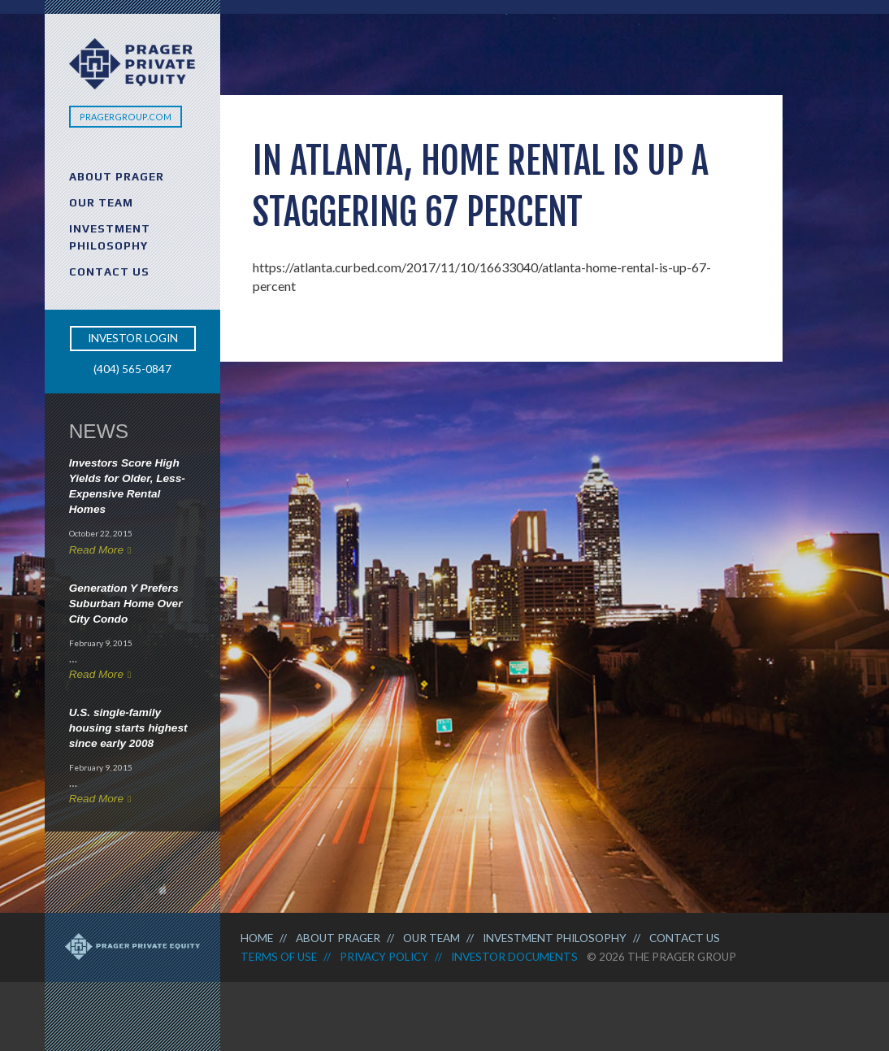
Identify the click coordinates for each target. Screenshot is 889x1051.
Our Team (101, 202)
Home (257, 938)
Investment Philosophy (109, 237)
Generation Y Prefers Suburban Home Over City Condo (126, 603)
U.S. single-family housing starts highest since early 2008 (128, 727)
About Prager (116, 176)
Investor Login (133, 338)
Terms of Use (279, 956)
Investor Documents (514, 956)
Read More (96, 550)
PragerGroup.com (125, 116)
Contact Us (109, 271)
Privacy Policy (384, 956)
